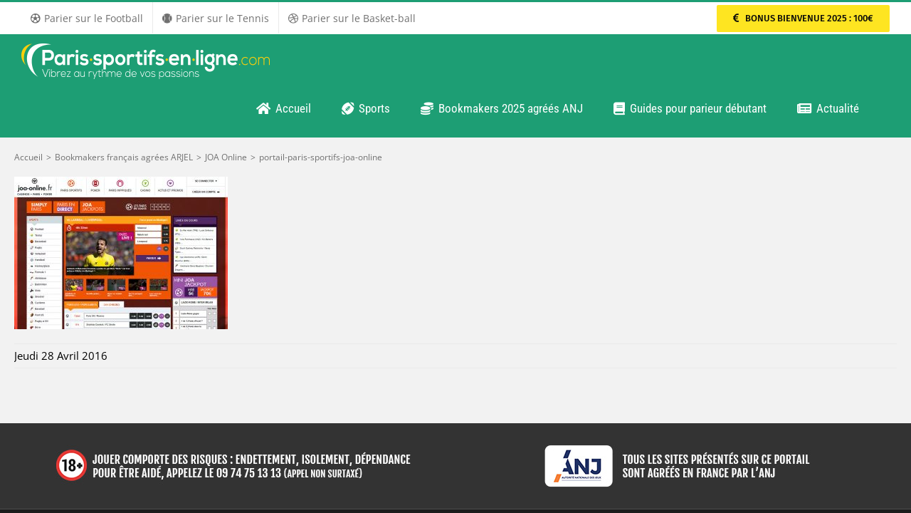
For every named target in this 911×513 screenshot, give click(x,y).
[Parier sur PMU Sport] (803, 18)
